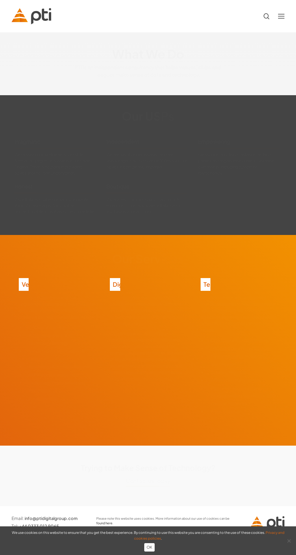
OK (150, 547)
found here (104, 523)
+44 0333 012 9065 (39, 526)
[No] (289, 541)
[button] (281, 16)
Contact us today (148, 480)
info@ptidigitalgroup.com (52, 518)
